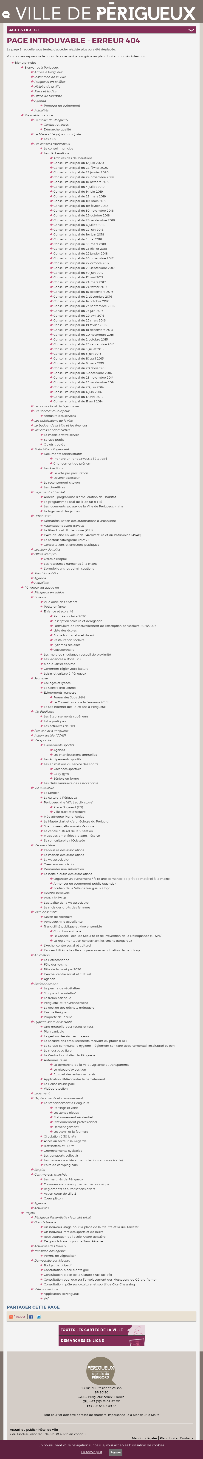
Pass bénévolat (55, 898)
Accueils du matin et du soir (74, 635)
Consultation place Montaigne (66, 1270)
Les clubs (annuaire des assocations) (71, 783)
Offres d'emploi (45, 554)
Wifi (46, 1298)
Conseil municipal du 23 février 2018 (80, 248)
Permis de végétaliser (60, 1255)
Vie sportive (42, 740)
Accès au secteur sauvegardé (65, 1141)
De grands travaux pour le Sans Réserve (73, 1241)
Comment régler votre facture (66, 668)
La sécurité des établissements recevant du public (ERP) (85, 1041)
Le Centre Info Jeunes (60, 687)
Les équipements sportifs (62, 759)
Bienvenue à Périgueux (42, 67)
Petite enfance (55, 606)
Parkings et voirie (66, 1108)
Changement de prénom (72, 463)
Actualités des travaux (50, 1246)
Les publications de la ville (53, 420)
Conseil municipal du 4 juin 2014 (78, 392)
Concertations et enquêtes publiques (71, 544)
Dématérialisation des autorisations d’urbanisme (80, 521)
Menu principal (26, 62)
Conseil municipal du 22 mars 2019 (80, 196)
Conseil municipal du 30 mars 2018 (80, 244)
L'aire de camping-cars (61, 1165)
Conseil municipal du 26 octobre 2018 (82, 215)
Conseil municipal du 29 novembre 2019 (84, 177)
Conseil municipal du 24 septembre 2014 (84, 382)
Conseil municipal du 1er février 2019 (81, 206)
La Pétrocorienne (56, 960)
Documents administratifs (63, 454)
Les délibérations (56, 153)
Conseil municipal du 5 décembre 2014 (83, 373)
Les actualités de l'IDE (60, 726)
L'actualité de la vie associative (66, 902)
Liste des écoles (65, 630)
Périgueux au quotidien (42, 587)
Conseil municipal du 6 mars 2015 (79, 363)
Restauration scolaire (69, 640)
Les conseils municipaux (52, 144)
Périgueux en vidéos (49, 592)
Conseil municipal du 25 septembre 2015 (84, 344)
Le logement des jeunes (62, 511)
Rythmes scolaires (67, 645)
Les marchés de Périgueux (63, 1179)
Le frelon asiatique (57, 998)
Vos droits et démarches (52, 430)
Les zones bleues (66, 1112)
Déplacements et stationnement (58, 1098)
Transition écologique (49, 1251)
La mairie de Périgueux (51, 120)
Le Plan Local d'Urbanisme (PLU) (68, 530)
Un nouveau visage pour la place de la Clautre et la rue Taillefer (91, 1227)
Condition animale (67, 931)
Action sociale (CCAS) (49, 735)
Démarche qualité (57, 129)
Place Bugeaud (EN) (68, 807)
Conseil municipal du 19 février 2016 (80, 325)
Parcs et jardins (45, 91)
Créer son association (59, 864)
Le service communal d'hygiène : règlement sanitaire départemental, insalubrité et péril (109, 1045)
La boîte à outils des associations (68, 874)
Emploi (39, 1169)
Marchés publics (46, 573)
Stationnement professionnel (75, 1122)
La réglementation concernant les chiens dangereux (93, 940)
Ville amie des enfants (60, 602)
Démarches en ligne (82, 1341)
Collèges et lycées (57, 683)
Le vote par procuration (71, 473)
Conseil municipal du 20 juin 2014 (79, 387)
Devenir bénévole (57, 893)
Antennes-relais (55, 1060)
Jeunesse (41, 678)
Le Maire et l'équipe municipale (57, 134)
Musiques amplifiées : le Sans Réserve (72, 835)
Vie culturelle (44, 788)
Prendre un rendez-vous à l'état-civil (80, 458)
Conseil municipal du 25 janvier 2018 (81, 253)
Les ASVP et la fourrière (71, 1131)
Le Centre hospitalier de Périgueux (69, 1055)
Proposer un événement (62, 105)
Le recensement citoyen (62, 482)
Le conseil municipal (59, 148)
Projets (30, 1213)
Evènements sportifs (59, 745)
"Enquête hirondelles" (60, 993)
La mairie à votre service (61, 435)
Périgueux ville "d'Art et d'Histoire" (68, 802)
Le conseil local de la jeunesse (56, 406)
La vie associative (56, 859)
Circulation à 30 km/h (60, 1136)
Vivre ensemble (45, 912)
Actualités (41, 110)
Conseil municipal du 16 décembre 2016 (83, 291)
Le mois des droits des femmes (67, 907)
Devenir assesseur (67, 477)
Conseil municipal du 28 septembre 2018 (84, 220)
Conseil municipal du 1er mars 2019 (80, 201)
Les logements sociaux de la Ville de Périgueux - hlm (83, 506)
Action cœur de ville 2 (60, 1193)
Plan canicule (54, 1031)
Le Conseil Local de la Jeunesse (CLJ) (81, 702)
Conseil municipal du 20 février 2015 (80, 368)
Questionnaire (64, 649)
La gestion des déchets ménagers (69, 1007)
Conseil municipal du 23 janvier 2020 (81, 172)
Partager (17, 1316)
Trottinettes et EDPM (59, 1146)
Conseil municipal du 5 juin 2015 (77, 353)
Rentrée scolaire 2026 (70, 616)
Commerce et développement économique (76, 1184)
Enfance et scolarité (58, 611)
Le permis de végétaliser (62, 988)
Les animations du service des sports (71, 764)
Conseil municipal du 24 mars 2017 (80, 282)
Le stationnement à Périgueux (66, 1103)
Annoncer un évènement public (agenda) (85, 883)
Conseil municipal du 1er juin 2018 (79, 234)
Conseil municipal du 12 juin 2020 (79, 163)
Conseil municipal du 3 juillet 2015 (79, 349)
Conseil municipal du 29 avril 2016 (79, 315)
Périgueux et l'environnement (66, 1003)
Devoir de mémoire (58, 917)
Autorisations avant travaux (64, 525)
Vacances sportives (67, 769)
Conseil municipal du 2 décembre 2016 (83, 296)
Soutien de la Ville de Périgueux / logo (82, 888)
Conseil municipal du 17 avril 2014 (78, 397)
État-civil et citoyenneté (51, 449)
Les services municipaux (51, 411)
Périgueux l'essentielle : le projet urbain (63, 1217)
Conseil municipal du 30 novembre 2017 (83, 258)
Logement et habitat (49, 492)
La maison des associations (64, 855)
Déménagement (66, 1127)
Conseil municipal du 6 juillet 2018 (79, 225)
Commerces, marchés (50, 1174)
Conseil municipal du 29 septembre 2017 (84, 268)
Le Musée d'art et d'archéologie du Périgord (76, 821)
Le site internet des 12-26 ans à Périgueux (75, 707)
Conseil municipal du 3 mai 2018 (78, 239)
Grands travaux (45, 1222)
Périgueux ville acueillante (63, 921)
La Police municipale (59, 1084)
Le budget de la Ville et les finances (60, 425)
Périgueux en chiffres (49, 81)
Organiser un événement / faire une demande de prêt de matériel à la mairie (112, 878)
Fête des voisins (55, 964)
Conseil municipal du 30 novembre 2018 (84, 210)
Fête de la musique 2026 (62, 969)
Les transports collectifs (61, 1155)
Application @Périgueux (61, 1294)
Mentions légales (144, 1438)
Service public (54, 439)
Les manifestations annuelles (75, 754)
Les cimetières (54, 487)
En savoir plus (91, 1452)
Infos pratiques (55, 721)
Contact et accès (56, 124)
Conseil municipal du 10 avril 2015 (79, 358)
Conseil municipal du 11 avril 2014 (78, 401)
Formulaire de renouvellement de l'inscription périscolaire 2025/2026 (105, 626)
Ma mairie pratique (39, 115)
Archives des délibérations (73, 158)
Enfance (40, 597)
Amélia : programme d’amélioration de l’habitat (80, 497)
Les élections (53, 468)
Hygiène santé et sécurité (53, 1022)
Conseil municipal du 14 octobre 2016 (81, 301)
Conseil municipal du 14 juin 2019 (78, 191)
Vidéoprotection (56, 1088)
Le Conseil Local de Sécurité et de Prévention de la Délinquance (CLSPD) (108, 936)
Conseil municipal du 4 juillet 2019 (79, 186)
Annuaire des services (60, 416)
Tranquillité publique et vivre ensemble (73, 926)
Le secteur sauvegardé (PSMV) (66, 540)
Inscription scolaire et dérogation (78, 621)
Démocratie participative (52, 1260)
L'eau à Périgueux (57, 1012)
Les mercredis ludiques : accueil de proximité (77, 654)
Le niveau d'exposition (70, 1069)
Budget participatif (57, 1265)
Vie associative (44, 845)
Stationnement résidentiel (73, 1117)
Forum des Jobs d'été (69, 697)
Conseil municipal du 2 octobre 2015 (81, 339)
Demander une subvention (64, 869)
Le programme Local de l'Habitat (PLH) (73, 502)
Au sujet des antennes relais (74, 1074)
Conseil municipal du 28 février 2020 (81, 167)
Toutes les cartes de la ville (92, 1330)
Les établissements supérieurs (66, 716)
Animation (42, 955)
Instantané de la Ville (50, 77)
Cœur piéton (53, 1198)
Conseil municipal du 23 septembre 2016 (84, 306)
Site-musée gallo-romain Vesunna (69, 826)
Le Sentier (51, 793)
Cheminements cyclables (63, 1150)
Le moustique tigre (58, 1050)
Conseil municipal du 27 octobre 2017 (81, 263)
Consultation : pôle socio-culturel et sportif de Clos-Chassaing (89, 1284)
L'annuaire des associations (64, 850)
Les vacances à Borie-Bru (62, 659)
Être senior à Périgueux (51, 731)
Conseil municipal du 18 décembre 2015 (83, 330)
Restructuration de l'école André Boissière (75, 1236)
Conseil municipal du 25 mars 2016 (80, 320)
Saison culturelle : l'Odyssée (64, 840)
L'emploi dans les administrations (69, 568)
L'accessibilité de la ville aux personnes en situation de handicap (92, 950)
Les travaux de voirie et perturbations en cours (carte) (83, 1160)
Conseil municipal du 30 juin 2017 (78, 272)
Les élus (50, 139)
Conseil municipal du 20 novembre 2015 (84, 334)
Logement (42, 1093)
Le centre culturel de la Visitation (68, 831)
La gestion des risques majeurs (66, 1036)
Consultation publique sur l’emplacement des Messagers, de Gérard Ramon (101, 1279)
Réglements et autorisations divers (69, 1189)
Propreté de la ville (58, 1017)
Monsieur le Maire (146, 1415)
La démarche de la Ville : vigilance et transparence (92, 1064)
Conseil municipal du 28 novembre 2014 (84, 377)
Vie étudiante (44, 711)
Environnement (45, 984)
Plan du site (169, 1438)
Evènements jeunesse (60, 692)
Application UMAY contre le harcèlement (74, 1079)
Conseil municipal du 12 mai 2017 (78, 277)
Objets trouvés (54, 444)
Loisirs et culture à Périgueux (65, 673)
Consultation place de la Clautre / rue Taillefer (78, 1274)
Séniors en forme (66, 778)
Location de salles (47, 549)
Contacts (186, 1438)
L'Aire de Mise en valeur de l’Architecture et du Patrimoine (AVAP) (92, 535)
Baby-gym (61, 773)
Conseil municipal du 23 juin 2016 (78, 311)
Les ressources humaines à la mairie (71, 563)
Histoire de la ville (47, 86)
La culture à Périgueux (60, 797)
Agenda (40, 100)
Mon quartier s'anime (60, 664)
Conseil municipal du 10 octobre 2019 (81, 182)
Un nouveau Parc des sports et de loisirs (73, 1232)
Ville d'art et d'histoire (70, 812)
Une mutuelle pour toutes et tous (68, 1026)
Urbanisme (42, 516)
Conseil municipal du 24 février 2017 (80, 287)
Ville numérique (46, 1289)
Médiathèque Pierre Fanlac (64, 816)
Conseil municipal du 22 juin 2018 (79, 229)
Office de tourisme (48, 96)
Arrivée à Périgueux (48, 72)
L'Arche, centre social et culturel (67, 945)
